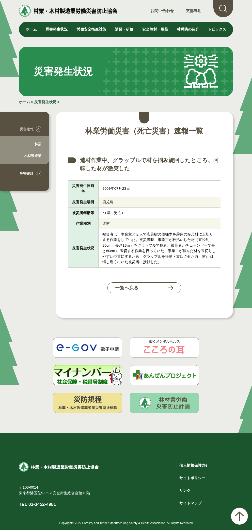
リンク (184, 490)
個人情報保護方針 (194, 465)
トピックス (217, 29)
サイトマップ (190, 503)
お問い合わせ (162, 11)
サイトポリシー (192, 478)
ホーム (31, 29)
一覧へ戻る (127, 287)
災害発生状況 (45, 102)
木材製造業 (32, 156)
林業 (37, 144)
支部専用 (194, 11)
